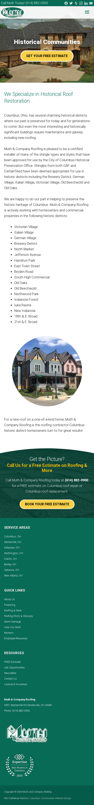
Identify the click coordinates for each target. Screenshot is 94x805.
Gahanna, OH (11, 569)
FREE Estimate (12, 661)
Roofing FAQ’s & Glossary (18, 616)
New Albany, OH (13, 575)
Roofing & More (12, 610)
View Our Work (12, 627)
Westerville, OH (12, 542)
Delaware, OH (11, 547)
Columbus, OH (12, 536)
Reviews (9, 632)
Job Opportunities (14, 667)
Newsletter (10, 673)
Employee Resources (15, 638)
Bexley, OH (10, 564)
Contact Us (10, 678)
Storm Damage (12, 621)
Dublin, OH (10, 558)
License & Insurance (15, 684)
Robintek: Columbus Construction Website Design (45, 798)
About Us (9, 599)
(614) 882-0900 (36, 3)
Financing (9, 604)
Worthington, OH (13, 553)
